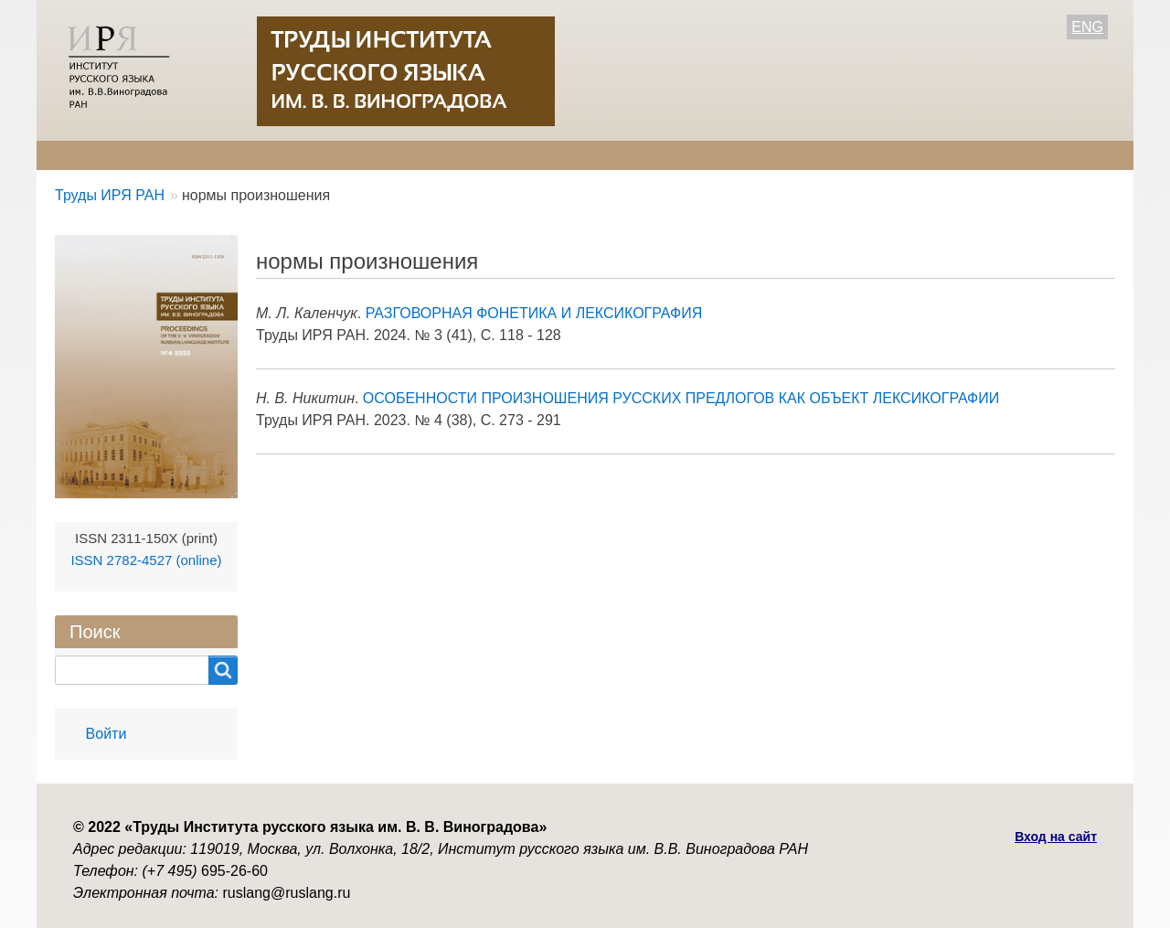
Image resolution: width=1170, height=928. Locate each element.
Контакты (631, 155)
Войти (106, 733)
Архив (542, 155)
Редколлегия (208, 155)
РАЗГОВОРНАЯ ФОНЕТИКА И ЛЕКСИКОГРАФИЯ (534, 313)
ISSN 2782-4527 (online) (145, 560)
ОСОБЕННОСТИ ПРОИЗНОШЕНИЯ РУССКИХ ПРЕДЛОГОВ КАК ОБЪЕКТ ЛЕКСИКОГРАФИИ (681, 398)
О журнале (91, 155)
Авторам (317, 155)
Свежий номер (434, 155)
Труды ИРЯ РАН (110, 195)
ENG (1087, 27)
